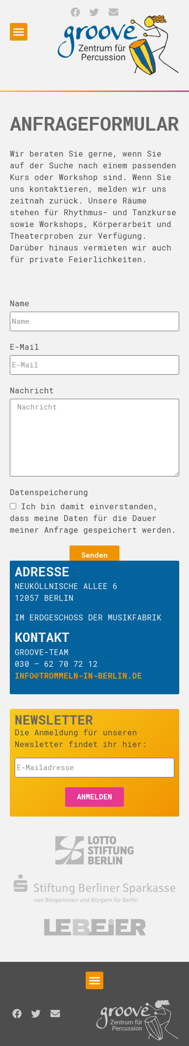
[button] (75, 12)
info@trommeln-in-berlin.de (78, 675)
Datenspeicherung (49, 492)
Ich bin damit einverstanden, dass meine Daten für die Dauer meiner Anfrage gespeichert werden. (93, 518)
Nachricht (32, 390)
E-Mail (24, 346)
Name (19, 303)
